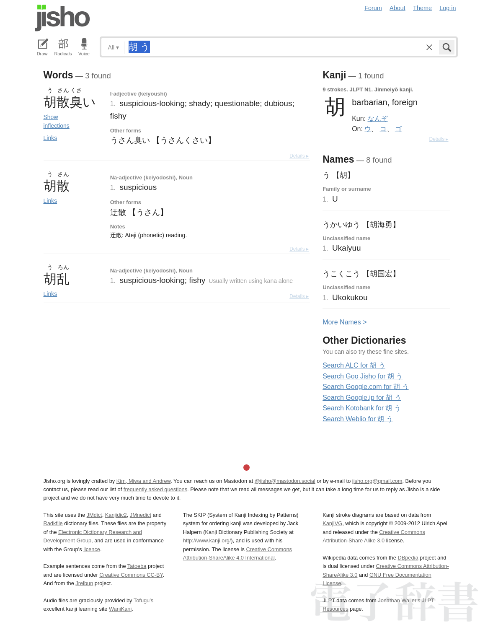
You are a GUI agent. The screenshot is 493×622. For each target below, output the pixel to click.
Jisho (62, 18)
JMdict (94, 515)
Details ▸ (299, 156)
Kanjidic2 (116, 515)
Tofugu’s (143, 600)
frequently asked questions (155, 489)
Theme (422, 8)
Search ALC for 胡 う (354, 365)
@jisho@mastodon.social (285, 481)
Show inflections (57, 121)
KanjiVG (332, 523)
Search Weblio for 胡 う (358, 418)
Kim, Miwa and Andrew (143, 481)
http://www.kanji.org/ (207, 540)
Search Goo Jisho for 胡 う (363, 376)
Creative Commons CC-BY (131, 575)
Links (50, 138)
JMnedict (140, 515)
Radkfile (53, 523)
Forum (373, 8)
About (397, 8)
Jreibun (84, 583)
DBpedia (407, 558)
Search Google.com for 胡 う (365, 386)
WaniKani (120, 609)
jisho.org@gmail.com (377, 481)
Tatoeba (137, 566)
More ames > (345, 322)
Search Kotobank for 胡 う (362, 408)
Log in (447, 8)
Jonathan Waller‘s (399, 600)
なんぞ (378, 118)
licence (91, 549)
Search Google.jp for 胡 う (362, 397)
